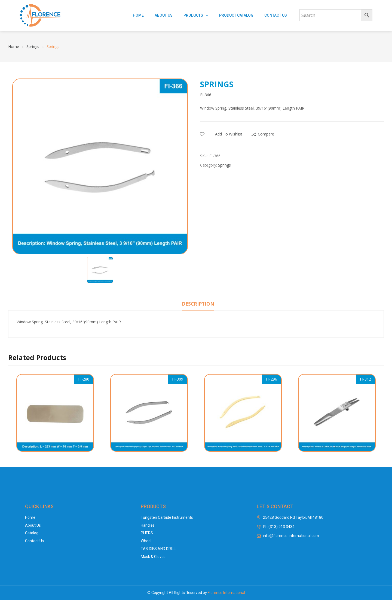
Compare (266, 134)
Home (138, 15)
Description (198, 304)
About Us (164, 15)
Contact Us (275, 15)
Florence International (226, 592)
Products (195, 15)
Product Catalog (236, 15)
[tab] (198, 304)
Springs (224, 165)
